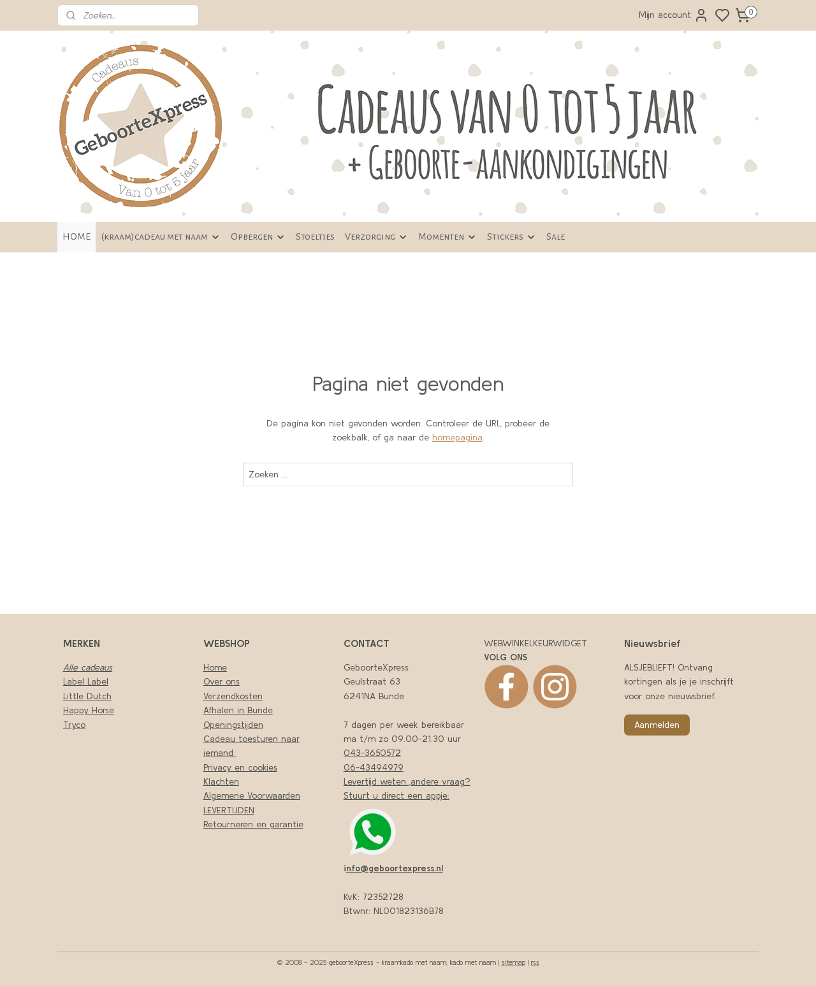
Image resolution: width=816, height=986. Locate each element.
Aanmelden (657, 725)
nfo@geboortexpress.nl (394, 868)
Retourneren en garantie (253, 824)
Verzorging (376, 236)
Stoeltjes (315, 236)
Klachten (221, 781)
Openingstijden (233, 725)
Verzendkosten (233, 696)
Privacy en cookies (240, 767)
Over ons (221, 681)
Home (215, 667)
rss (535, 962)
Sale (555, 236)
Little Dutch (87, 696)
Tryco (74, 725)
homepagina (457, 437)
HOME (76, 236)
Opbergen (258, 236)
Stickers (511, 236)
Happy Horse (88, 710)
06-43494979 (374, 767)
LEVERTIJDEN (228, 810)
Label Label (85, 681)
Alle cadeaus (87, 667)
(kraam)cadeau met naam (161, 236)
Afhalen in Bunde (238, 710)
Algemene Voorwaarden (251, 795)
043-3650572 (372, 753)
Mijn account (674, 15)
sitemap (513, 962)
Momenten (447, 236)
